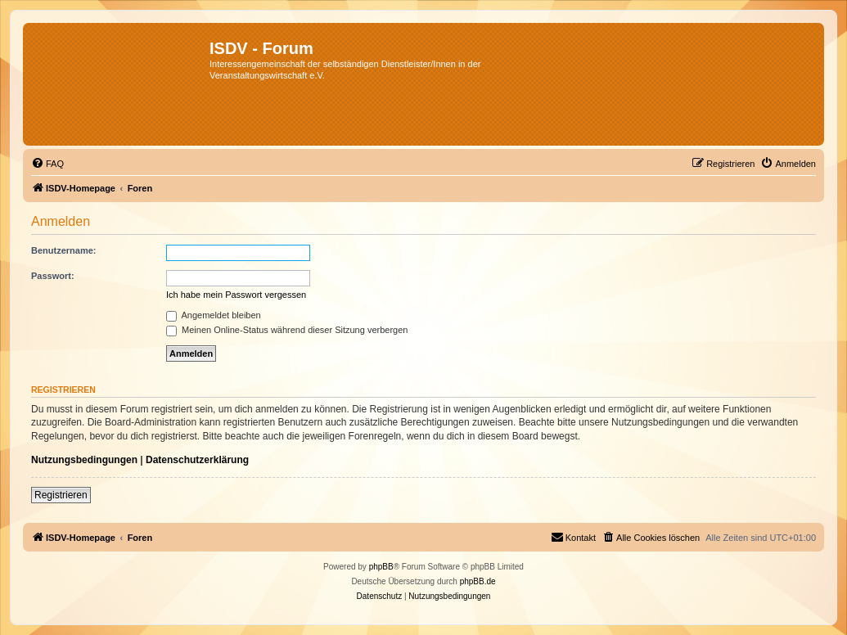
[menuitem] (47, 163)
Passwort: (52, 276)
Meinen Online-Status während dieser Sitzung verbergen (287, 330)
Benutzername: (63, 250)
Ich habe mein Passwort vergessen (236, 294)
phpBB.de (478, 581)
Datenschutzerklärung (197, 460)
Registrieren (61, 495)
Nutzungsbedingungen (84, 460)
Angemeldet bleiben (213, 315)
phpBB (381, 566)
